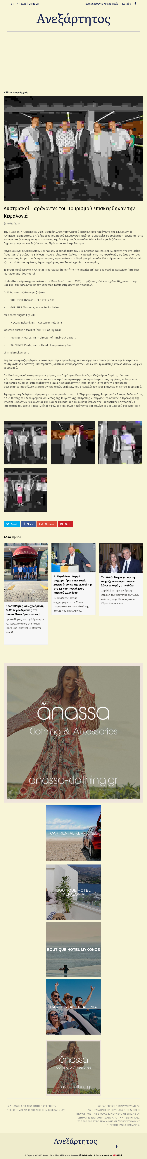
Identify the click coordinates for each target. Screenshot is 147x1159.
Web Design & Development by (102, 1155)
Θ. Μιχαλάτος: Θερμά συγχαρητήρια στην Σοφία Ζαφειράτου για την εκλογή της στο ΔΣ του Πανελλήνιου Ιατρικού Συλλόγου (72, 585)
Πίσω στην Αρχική (15, 92)
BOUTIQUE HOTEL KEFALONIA (73, 892)
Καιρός (126, 3)
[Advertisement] (73, 61)
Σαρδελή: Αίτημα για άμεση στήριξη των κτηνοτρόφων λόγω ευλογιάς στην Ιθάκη (118, 581)
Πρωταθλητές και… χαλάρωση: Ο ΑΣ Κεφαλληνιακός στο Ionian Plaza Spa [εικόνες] (25, 610)
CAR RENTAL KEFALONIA (73, 833)
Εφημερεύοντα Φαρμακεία (101, 3)
